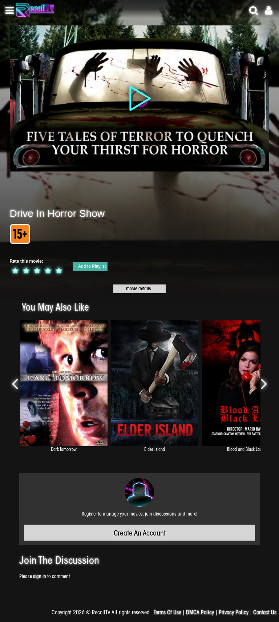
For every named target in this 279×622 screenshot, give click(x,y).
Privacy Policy (233, 613)
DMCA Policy (200, 613)
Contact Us (264, 613)
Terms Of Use (167, 613)
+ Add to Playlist (90, 266)
